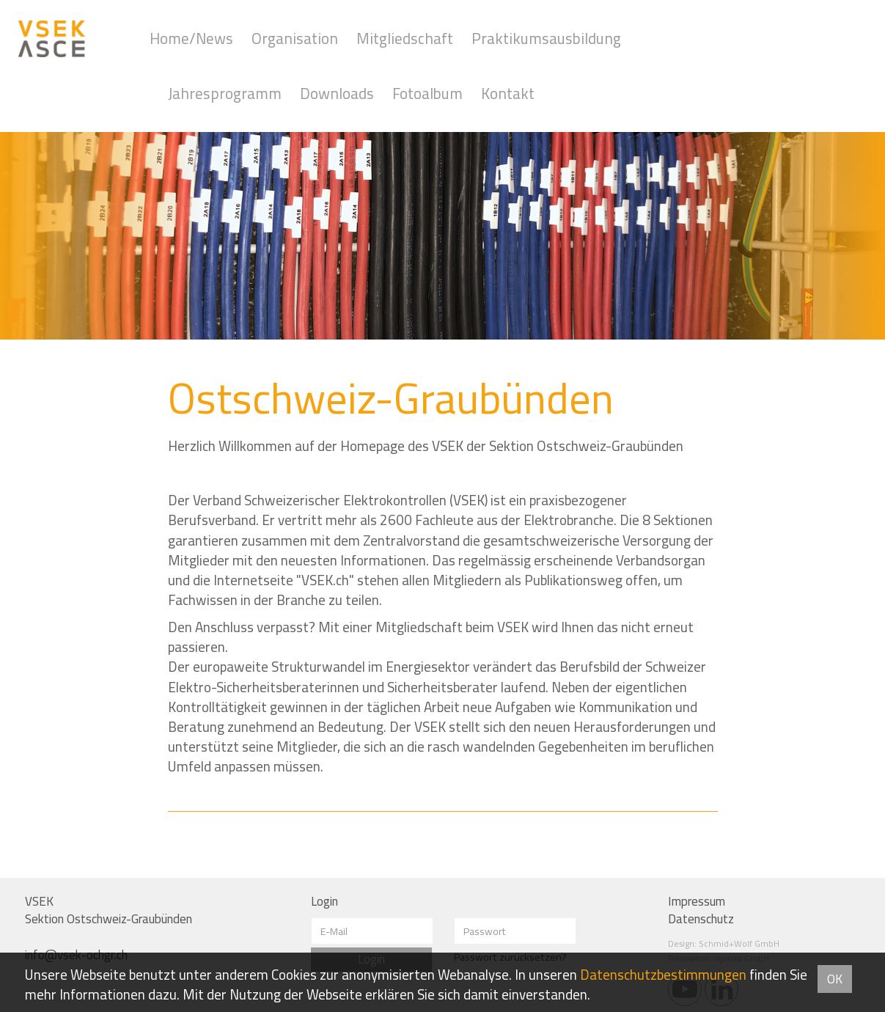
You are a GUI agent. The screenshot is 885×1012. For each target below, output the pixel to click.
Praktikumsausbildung (546, 38)
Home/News (191, 38)
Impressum (696, 901)
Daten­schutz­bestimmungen (663, 974)
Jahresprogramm (225, 93)
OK (834, 979)
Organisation (294, 38)
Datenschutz (701, 919)
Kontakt (508, 93)
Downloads (337, 93)
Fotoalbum (427, 93)
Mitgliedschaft (404, 38)
